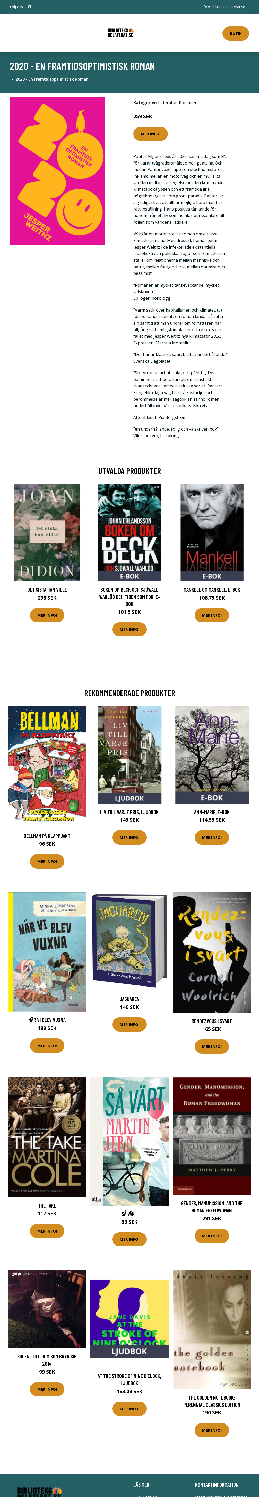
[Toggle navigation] (17, 33)
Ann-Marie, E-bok (212, 812)
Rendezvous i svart (212, 1021)
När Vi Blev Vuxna (47, 1020)
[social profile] (29, 7)
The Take (47, 1205)
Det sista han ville (47, 589)
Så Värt (129, 1213)
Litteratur (167, 102)
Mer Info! (150, 133)
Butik (236, 33)
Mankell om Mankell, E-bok (212, 589)
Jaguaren (129, 999)
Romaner (188, 102)
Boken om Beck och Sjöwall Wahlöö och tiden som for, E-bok (129, 596)
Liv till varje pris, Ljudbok (129, 812)
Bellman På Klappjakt (47, 836)
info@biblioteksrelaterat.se (223, 6)
